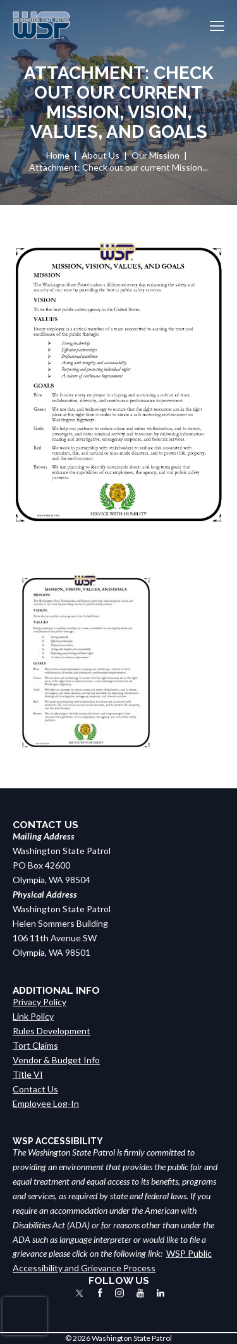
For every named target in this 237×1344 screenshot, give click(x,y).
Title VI (28, 1074)
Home (58, 155)
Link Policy (33, 1016)
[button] (217, 25)
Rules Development (51, 1030)
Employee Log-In (46, 1103)
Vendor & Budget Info (56, 1059)
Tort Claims (35, 1045)
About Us (100, 155)
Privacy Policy (39, 1001)
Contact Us (35, 1089)
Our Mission (155, 155)
